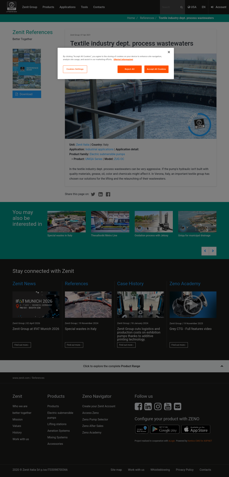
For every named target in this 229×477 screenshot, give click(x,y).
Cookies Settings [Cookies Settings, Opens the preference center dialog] (75, 69)
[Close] (169, 52)
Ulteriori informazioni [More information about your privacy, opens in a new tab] (123, 59)
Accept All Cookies (156, 69)
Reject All (130, 69)
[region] (116, 63)
